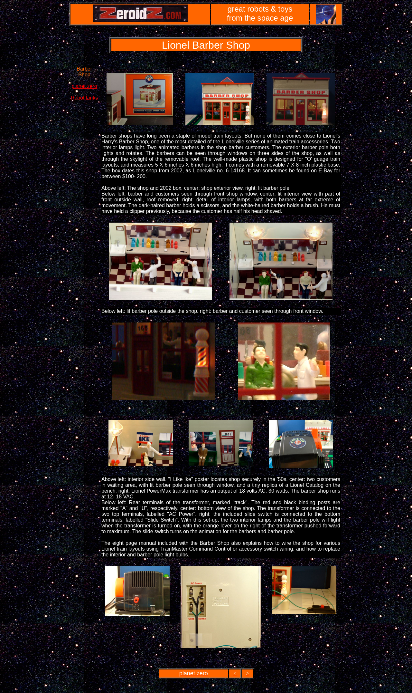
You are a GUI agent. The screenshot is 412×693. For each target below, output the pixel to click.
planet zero (84, 86)
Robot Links (84, 98)
